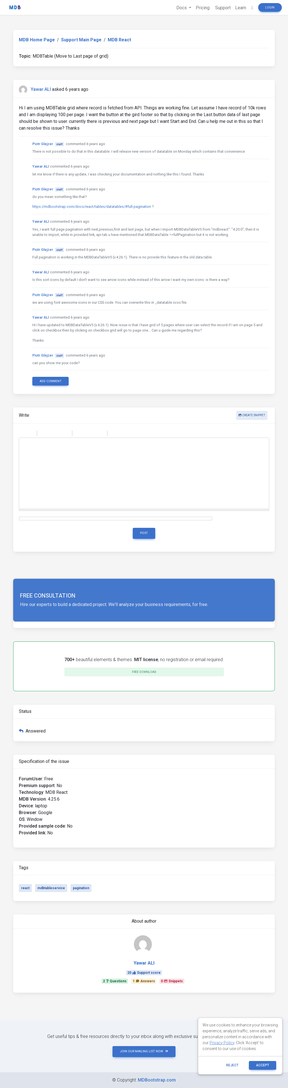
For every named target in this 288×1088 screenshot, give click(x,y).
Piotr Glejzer (42, 144)
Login (269, 7)
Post (144, 533)
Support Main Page (81, 39)
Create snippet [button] (251, 415)
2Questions (115, 981)
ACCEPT (262, 1065)
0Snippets (172, 981)
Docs (182, 7)
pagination (81, 888)
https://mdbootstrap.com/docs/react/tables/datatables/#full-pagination (91, 206)
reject (232, 1065)
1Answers (144, 981)
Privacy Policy (222, 1042)
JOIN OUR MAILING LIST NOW (144, 1051)
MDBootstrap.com (157, 1080)
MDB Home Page (37, 39)
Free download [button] (144, 672)
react (25, 888)
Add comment (51, 381)
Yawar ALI (41, 89)
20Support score (144, 973)
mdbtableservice (51, 888)
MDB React (119, 39)
